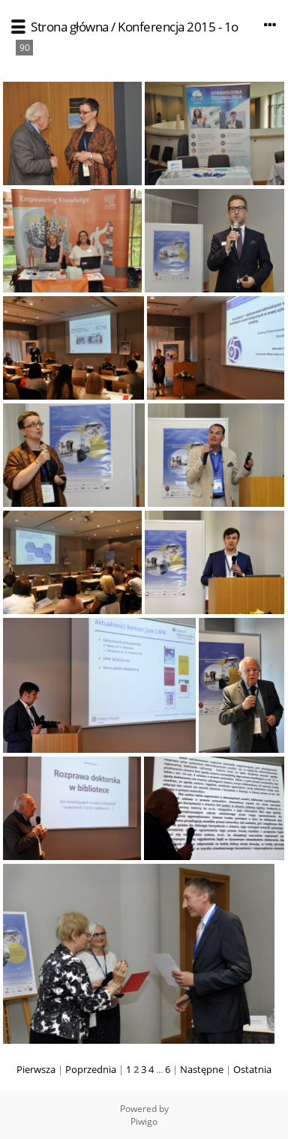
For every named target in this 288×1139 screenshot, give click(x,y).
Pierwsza (36, 1069)
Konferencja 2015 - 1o (178, 26)
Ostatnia (252, 1069)
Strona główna (70, 26)
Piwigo (144, 1121)
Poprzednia (90, 1069)
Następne (202, 1069)
